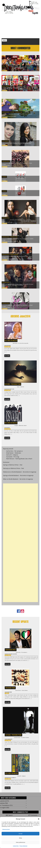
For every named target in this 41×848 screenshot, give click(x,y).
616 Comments (5, 92)
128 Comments (5, 310)
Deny (20, 838)
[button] (38, 819)
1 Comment (7, 700)
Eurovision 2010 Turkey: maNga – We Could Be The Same (20, 284)
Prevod (4, 65)
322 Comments (5, 146)
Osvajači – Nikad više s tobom (20, 429)
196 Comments (5, 182)
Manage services (6, 829)
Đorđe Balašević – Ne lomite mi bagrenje (24, 477)
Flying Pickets (11, 392)
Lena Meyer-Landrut (16, 242)
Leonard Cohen (11, 747)
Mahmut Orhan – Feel (15, 470)
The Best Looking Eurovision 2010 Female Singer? (20, 143)
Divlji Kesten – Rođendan (13, 458)
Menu (4, 40)
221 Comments (5, 168)
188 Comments (5, 196)
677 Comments (5, 70)
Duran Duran (11, 698)
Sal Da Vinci (17, 659)
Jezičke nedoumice (20, 179)
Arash (6, 259)
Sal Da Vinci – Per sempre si (14, 456)
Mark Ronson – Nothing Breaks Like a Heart (19, 463)
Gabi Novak (10, 347)
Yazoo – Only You (20, 389)
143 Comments (5, 289)
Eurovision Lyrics (7, 112)
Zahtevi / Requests (7, 86)
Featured (16, 112)
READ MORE (7, 358)
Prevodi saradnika (19, 254)
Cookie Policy (16, 845)
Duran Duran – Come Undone (21, 696)
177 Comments (5, 224)
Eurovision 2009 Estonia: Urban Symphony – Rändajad (20, 305)
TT (18, 786)
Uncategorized (6, 141)
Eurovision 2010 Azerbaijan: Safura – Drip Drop (20, 220)
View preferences (20, 842)
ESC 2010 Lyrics (8, 166)
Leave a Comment (8, 349)
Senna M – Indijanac (12, 460)
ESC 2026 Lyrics (11, 659)
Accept (20, 833)
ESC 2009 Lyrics (16, 117)
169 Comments (5, 243)
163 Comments (5, 261)
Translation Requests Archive (20, 88)
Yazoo (15, 392)
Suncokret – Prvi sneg (12, 461)
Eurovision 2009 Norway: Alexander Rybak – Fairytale (20, 114)
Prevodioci (5, 177)
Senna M (15, 786)
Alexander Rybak (8, 117)
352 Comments (5, 119)
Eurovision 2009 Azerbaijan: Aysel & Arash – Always (20, 256)
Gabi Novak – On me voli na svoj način (20, 345)
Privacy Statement (23, 845)
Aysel (9, 259)
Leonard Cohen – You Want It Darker (21, 745)
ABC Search (20, 67)
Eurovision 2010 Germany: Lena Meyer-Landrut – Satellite (20, 239)
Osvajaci (9, 432)
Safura (13, 223)
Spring (5, 470)
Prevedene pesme (25, 112)
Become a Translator (20, 193)
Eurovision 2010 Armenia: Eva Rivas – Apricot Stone (20, 163)
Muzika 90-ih (10, 786)
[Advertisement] (20, 26)
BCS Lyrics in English (11, 342)
